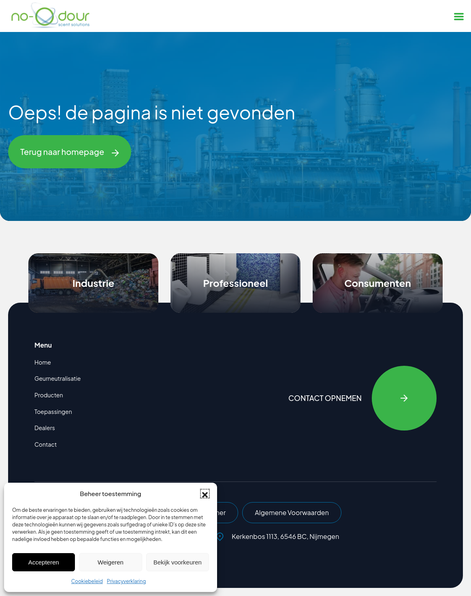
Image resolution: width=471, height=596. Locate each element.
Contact (45, 444)
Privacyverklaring (126, 581)
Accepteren (43, 562)
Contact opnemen (362, 398)
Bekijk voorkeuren (177, 562)
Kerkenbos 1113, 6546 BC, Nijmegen (277, 536)
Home (42, 362)
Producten (48, 395)
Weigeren (111, 562)
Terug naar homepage (69, 151)
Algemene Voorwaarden (291, 512)
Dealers (44, 427)
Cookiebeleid (87, 581)
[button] (205, 494)
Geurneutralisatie (57, 378)
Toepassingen (53, 411)
